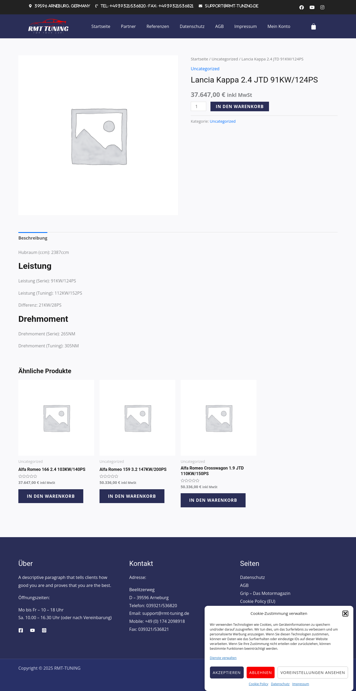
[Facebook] (20, 630)
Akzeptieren (227, 675)
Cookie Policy (258, 686)
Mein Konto (278, 26)
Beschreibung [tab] (32, 238)
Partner (128, 26)
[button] (345, 616)
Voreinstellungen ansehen (312, 675)
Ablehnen (260, 675)
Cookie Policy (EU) (257, 601)
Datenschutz (280, 686)
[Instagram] (44, 630)
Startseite (101, 26)
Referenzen (158, 26)
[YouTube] (32, 630)
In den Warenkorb (240, 106)
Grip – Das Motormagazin (265, 593)
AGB (219, 26)
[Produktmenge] (198, 106)
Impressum (300, 686)
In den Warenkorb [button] (51, 496)
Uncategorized (225, 58)
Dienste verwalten (223, 661)
